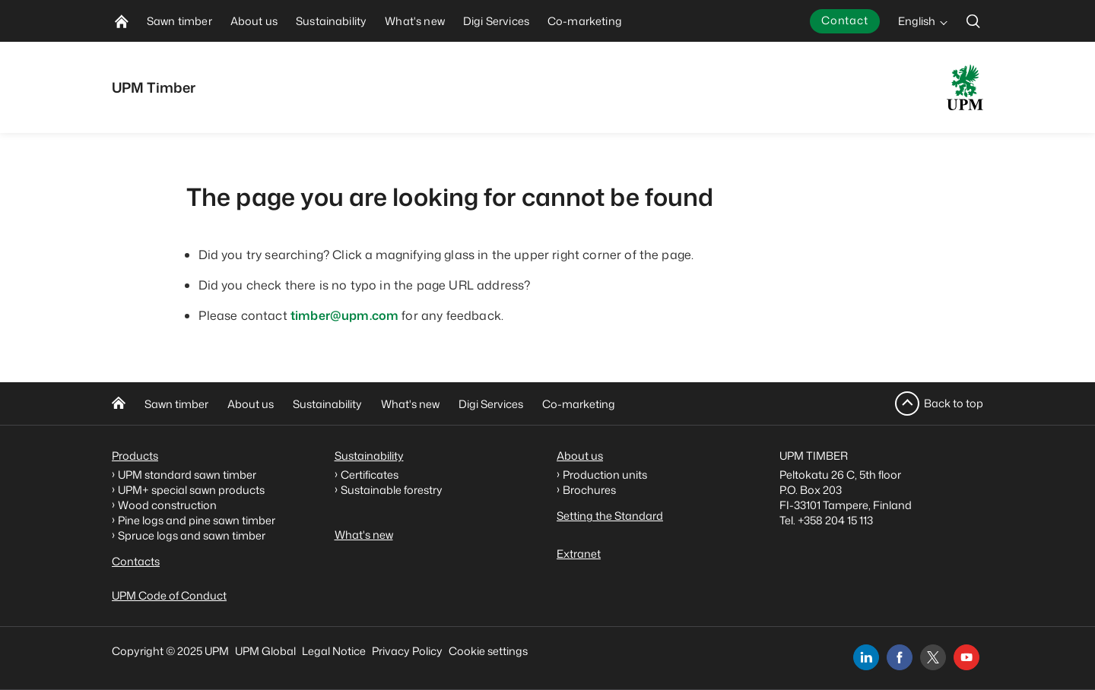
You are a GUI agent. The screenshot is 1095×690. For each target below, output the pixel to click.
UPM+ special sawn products (191, 490)
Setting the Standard (610, 516)
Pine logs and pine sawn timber (196, 520)
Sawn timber (176, 404)
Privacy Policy (407, 651)
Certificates (369, 475)
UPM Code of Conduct (169, 595)
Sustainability (327, 404)
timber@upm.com (344, 315)
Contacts (136, 561)
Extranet (579, 554)
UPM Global (265, 651)
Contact (844, 20)
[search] (973, 21)
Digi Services (491, 404)
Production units (605, 475)
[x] (933, 657)
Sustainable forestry (392, 490)
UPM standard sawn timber (187, 475)
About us (250, 404)
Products (135, 456)
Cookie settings (488, 651)
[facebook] (899, 657)
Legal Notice (334, 651)
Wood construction (167, 505)
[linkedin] (866, 657)
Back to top (953, 403)
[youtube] (966, 657)
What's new (410, 404)
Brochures (589, 490)
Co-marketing (578, 404)
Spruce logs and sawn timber (191, 535)
